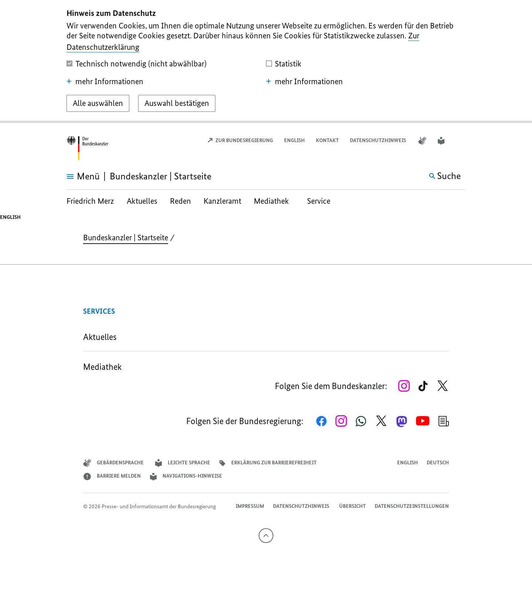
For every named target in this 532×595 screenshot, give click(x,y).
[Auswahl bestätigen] (176, 103)
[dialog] (266, 61)
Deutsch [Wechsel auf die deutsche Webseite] (438, 463)
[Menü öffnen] (75, 176)
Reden (180, 201)
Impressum (250, 506)
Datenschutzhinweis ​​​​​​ (378, 140)
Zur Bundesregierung (240, 140)
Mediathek (274, 201)
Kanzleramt (222, 201)
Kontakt (327, 140)
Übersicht (352, 506)
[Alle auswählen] (97, 103)
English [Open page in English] (294, 140)
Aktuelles (142, 201)
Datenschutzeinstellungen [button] (412, 506)
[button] (461, 140)
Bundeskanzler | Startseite (125, 238)
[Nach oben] (266, 535)
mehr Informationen (104, 81)
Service (318, 201)
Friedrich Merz (91, 201)
